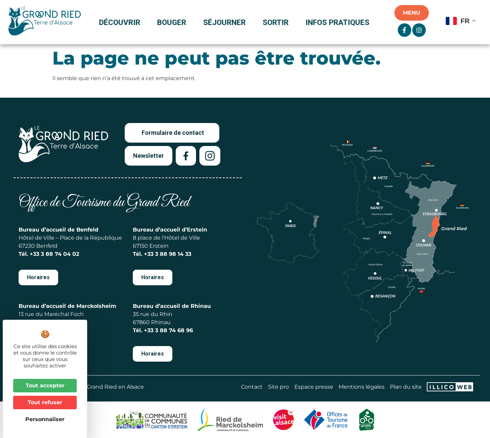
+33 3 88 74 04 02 (54, 254)
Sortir (277, 22)
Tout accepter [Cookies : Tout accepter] (45, 385)
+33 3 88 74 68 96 (168, 330)
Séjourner (226, 22)
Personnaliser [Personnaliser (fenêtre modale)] (45, 419)
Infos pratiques (337, 22)
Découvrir (121, 22)
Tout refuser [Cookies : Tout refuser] (45, 402)
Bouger (173, 22)
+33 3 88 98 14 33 (167, 254)
